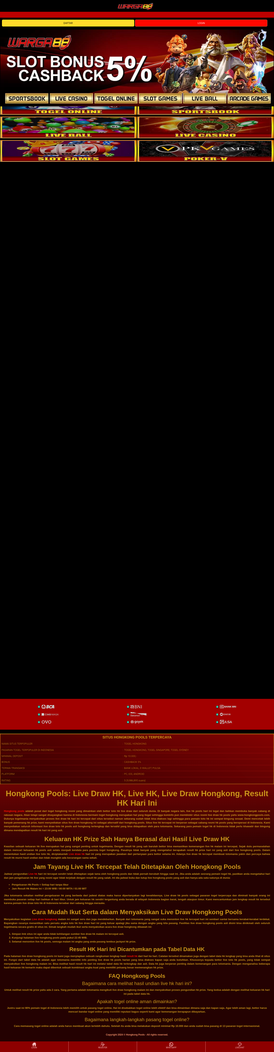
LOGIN (201, 23)
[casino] (205, 127)
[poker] (68, 151)
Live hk (33, 873)
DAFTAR (68, 23)
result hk (132, 956)
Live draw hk (77, 854)
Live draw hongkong (44, 919)
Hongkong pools (14, 811)
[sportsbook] (68, 127)
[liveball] (205, 151)
